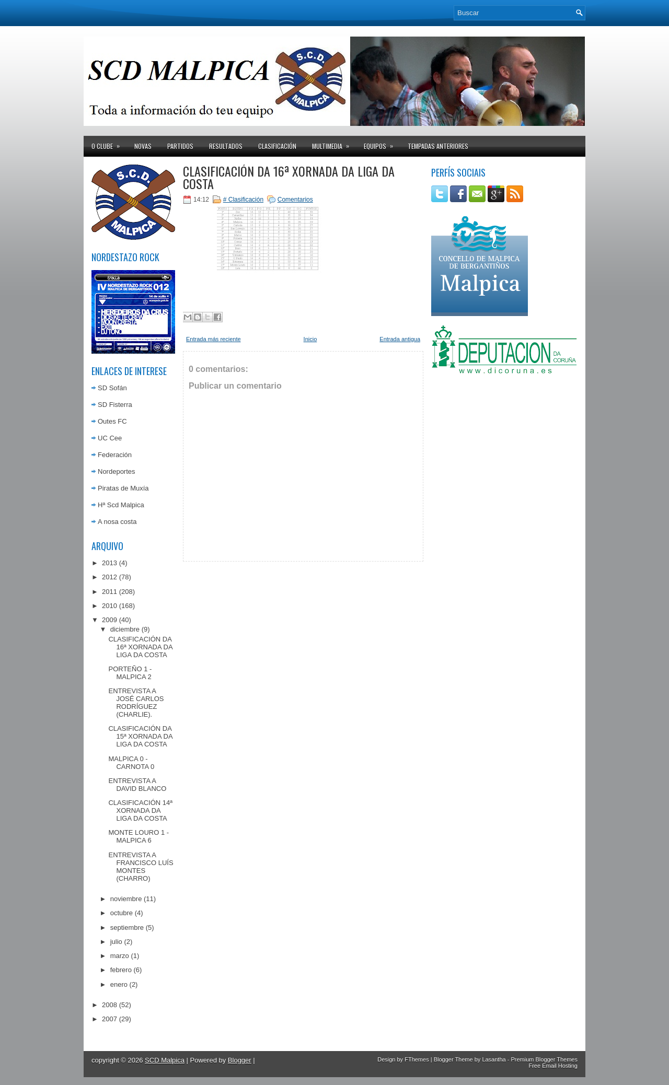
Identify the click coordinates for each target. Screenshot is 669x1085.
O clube (108, 143)
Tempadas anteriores (438, 146)
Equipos (382, 143)
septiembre (127, 927)
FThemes (417, 1059)
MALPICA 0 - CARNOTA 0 (131, 763)
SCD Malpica (164, 1060)
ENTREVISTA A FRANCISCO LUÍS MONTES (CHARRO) (140, 866)
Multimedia (334, 143)
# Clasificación (243, 199)
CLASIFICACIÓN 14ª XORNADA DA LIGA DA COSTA (140, 810)
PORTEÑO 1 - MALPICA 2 (130, 673)
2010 (109, 606)
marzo (119, 956)
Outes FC (112, 421)
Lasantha (493, 1059)
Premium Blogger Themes (544, 1059)
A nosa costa (117, 522)
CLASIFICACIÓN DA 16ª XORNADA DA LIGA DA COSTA (140, 647)
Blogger (239, 1060)
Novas (143, 146)
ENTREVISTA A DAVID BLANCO (137, 784)
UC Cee (110, 438)
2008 (109, 1005)
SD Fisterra (115, 405)
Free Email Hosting (553, 1066)
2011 (109, 592)
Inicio (310, 339)
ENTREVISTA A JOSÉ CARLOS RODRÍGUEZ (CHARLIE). (136, 702)
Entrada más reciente (213, 339)
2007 (109, 1019)
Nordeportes (116, 471)
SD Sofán (112, 388)
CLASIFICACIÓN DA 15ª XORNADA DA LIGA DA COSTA (140, 736)
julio (116, 942)
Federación (115, 455)
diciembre (125, 629)
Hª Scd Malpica (121, 505)
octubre (121, 913)
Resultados (226, 146)
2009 (109, 620)
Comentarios (295, 199)
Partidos (180, 146)
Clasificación (277, 146)
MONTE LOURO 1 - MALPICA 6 (138, 836)
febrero (121, 970)
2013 (109, 563)
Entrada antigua (399, 339)
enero (119, 984)
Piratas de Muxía (123, 488)
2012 (109, 577)
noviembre (126, 899)
